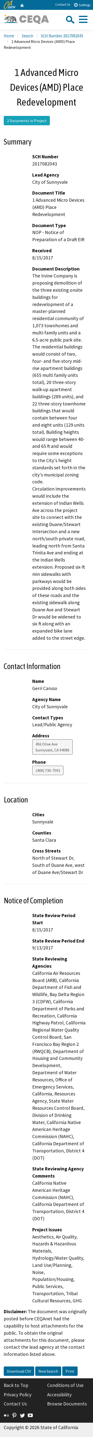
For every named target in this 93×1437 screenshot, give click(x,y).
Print (69, 1371)
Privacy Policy (17, 1395)
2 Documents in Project (27, 120)
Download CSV (19, 1371)
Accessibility (59, 1395)
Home (9, 35)
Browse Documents (67, 1404)
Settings (82, 4)
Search (27, 35)
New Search (48, 1371)
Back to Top (16, 1385)
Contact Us (62, 4)
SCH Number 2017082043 (62, 35)
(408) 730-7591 (47, 770)
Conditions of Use (65, 1385)
